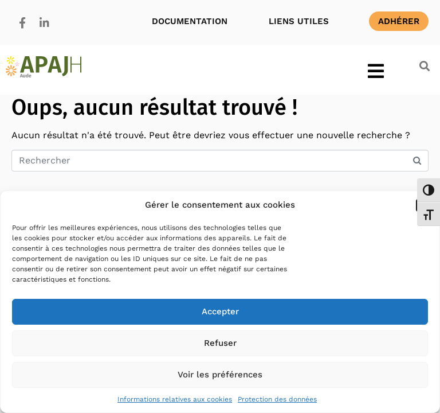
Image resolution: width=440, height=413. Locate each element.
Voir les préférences (220, 374)
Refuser (220, 343)
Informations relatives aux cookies (174, 399)
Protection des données (277, 399)
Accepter (220, 311)
